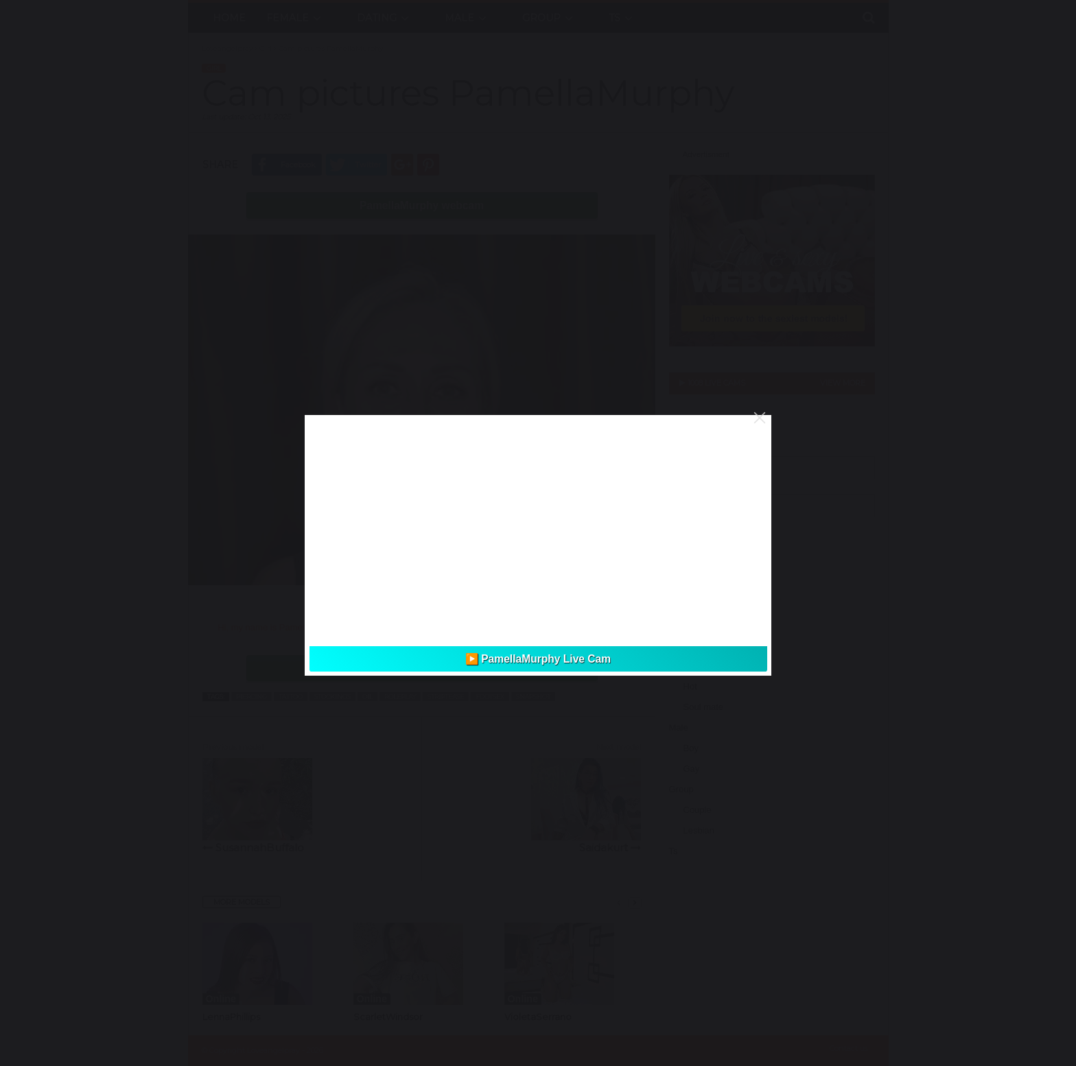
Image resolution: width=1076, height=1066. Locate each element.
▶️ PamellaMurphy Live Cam (538, 659)
